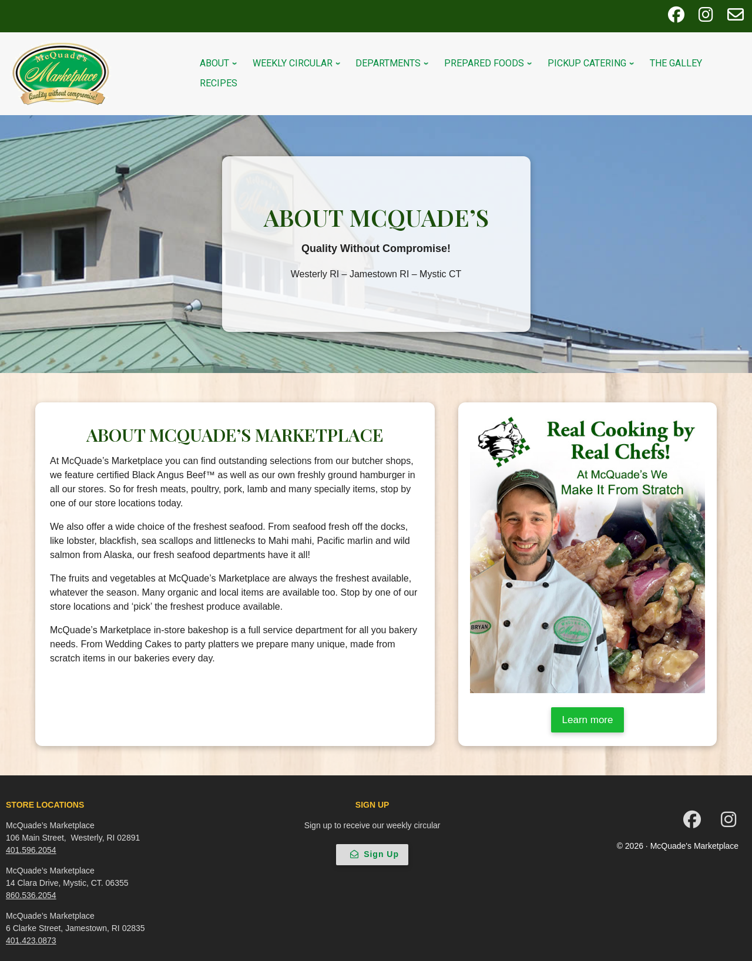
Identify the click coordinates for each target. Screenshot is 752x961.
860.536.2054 (31, 895)
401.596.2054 (31, 850)
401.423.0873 (31, 940)
